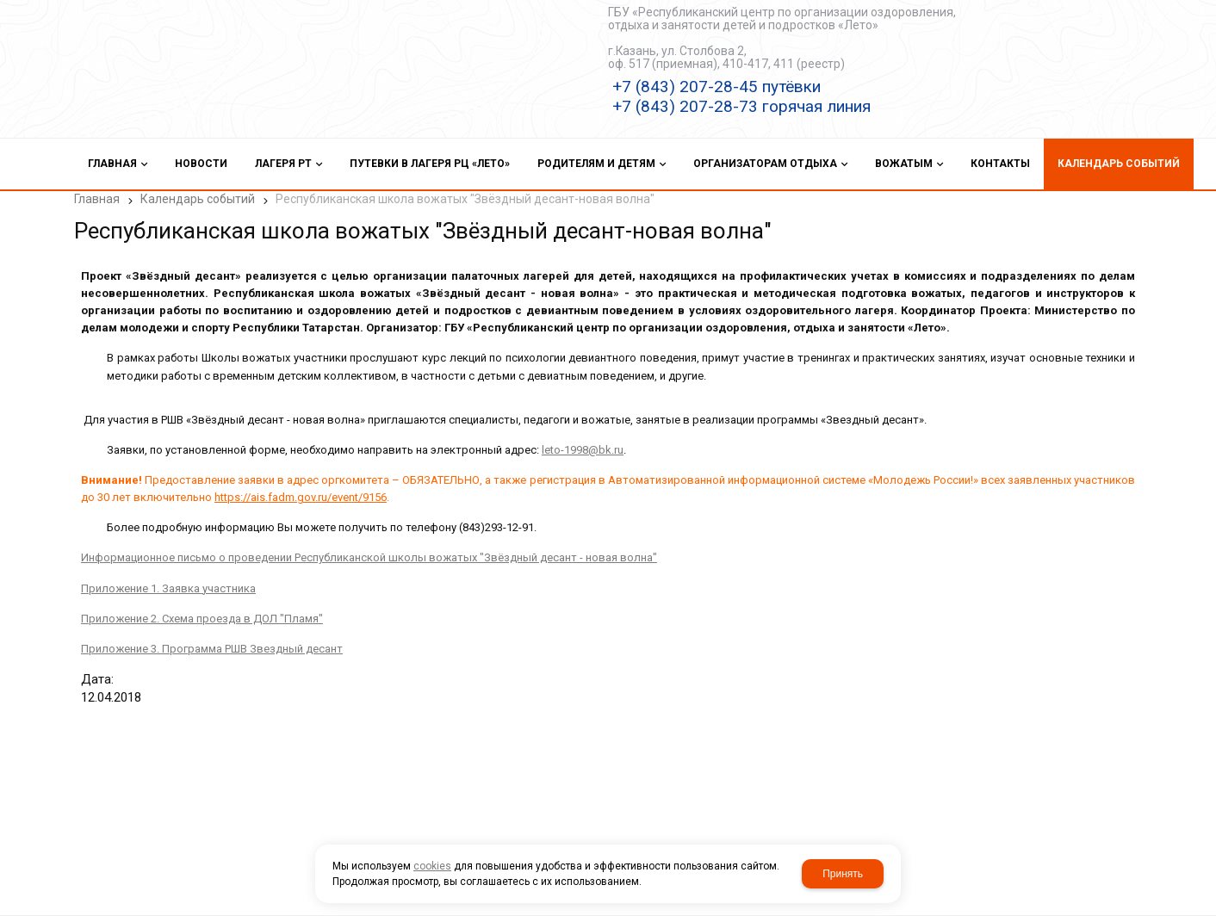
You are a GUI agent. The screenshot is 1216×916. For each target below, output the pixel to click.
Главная (97, 199)
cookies (432, 866)
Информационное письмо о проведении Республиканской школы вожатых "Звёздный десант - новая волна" (362, 549)
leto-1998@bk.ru (576, 441)
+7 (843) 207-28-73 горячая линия (741, 106)
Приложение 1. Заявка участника (161, 579)
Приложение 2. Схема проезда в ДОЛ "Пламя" (195, 609)
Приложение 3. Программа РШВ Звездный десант (205, 640)
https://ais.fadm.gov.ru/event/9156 (294, 489)
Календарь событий (197, 199)
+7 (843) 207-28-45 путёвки (716, 86)
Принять (842, 874)
